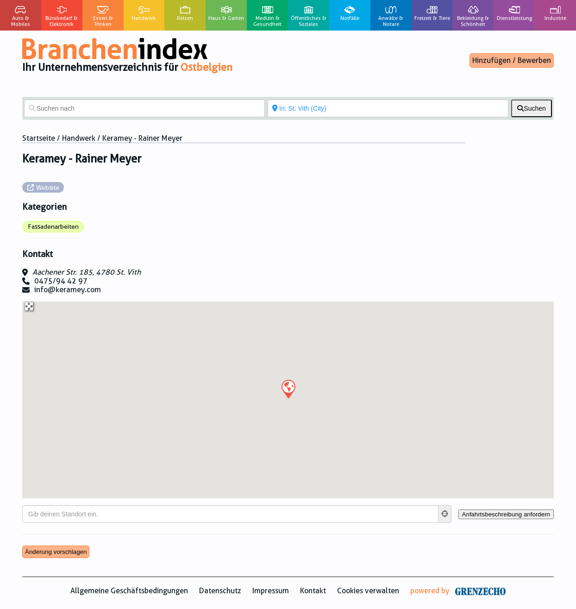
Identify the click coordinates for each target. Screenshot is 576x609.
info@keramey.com (67, 289)
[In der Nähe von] (388, 108)
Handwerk (78, 138)
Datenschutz (220, 590)
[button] (288, 388)
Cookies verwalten (368, 590)
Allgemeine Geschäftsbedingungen (129, 590)
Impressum (270, 590)
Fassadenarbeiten (53, 226)
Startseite (38, 138)
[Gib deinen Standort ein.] (230, 514)
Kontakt (313, 590)
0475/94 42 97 (61, 280)
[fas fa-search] (531, 108)
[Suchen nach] (144, 108)
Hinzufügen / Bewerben (511, 60)
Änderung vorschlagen (56, 551)
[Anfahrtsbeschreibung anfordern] (506, 514)
